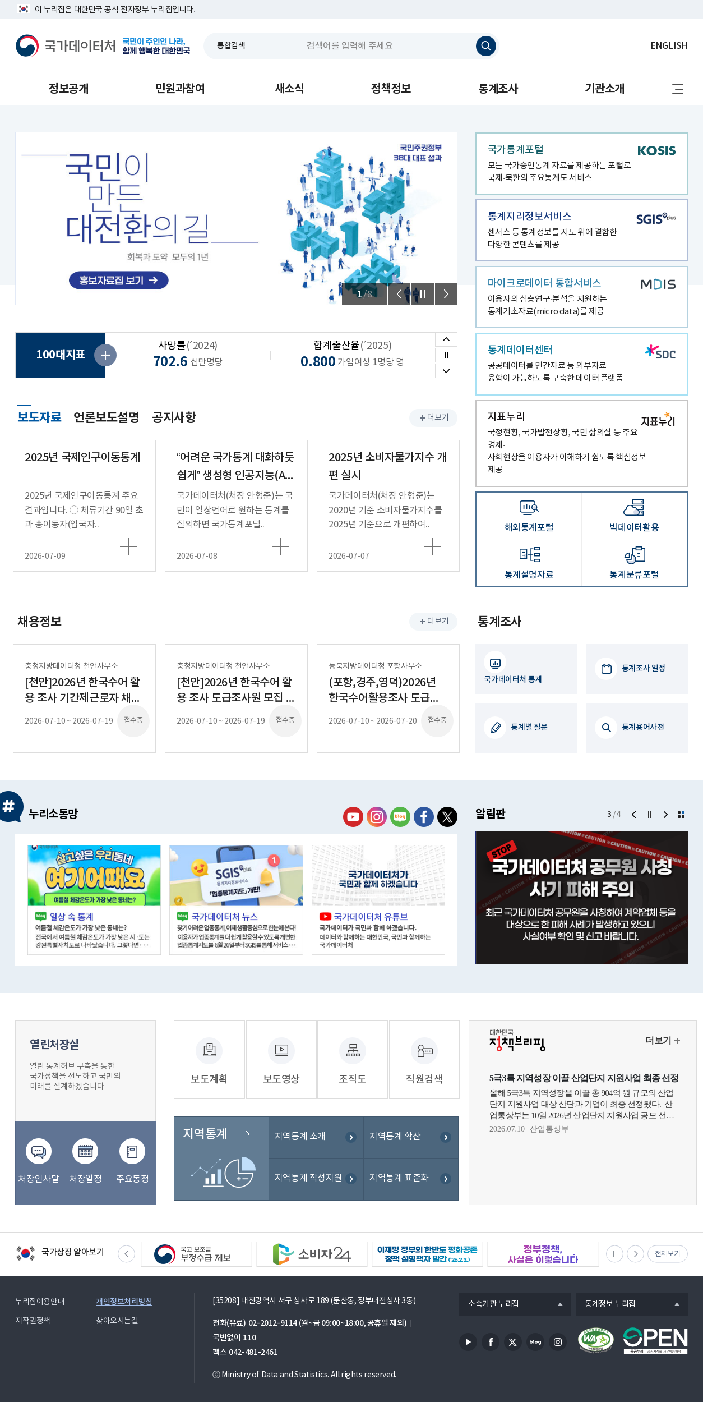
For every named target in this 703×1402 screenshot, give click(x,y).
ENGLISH (669, 46)
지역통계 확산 (394, 1126)
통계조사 (497, 89)
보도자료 (39, 416)
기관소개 (604, 89)
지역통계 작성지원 (309, 1168)
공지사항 (174, 418)
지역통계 (204, 1123)
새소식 (289, 89)
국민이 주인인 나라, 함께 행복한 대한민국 (156, 46)
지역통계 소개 (300, 1126)
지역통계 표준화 (399, 1168)
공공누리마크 (655, 1325)
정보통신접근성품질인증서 (596, 1325)
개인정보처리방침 (124, 1286)
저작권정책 (32, 1306)
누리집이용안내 (39, 1287)
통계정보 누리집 (606, 1289)
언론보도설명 (106, 418)
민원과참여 (180, 89)
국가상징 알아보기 (59, 1240)
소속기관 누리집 (489, 1289)
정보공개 (68, 89)
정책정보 (390, 89)
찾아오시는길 (117, 1306)
